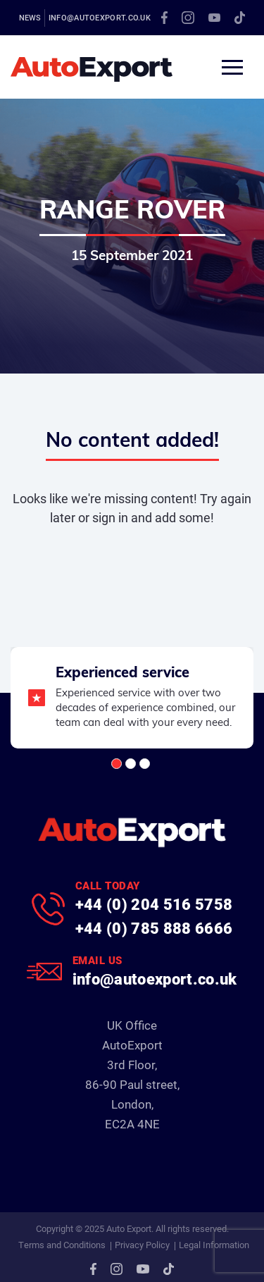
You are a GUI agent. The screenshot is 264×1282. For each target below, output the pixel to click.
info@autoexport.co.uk (100, 17)
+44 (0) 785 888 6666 (154, 928)
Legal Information (214, 1244)
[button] (116, 764)
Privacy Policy (142, 1244)
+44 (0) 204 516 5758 (154, 904)
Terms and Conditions (62, 1244)
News (30, 17)
